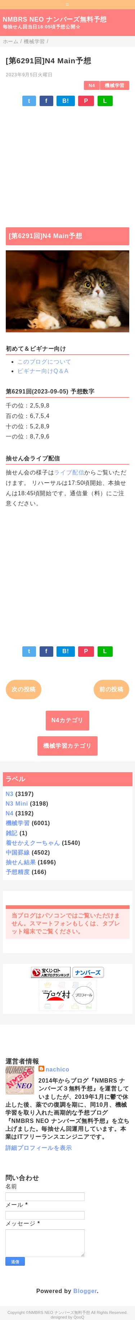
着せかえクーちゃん (33, 843)
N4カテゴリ (67, 720)
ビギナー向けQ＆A (42, 371)
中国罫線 (18, 853)
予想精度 (18, 872)
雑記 (12, 833)
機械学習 (115, 85)
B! (65, 101)
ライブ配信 (69, 472)
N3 (10, 794)
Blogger (85, 1291)
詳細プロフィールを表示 (38, 1148)
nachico (57, 1069)
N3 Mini (17, 804)
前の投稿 (111, 689)
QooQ (78, 1317)
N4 (92, 85)
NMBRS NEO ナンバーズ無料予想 (55, 19)
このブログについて (44, 362)
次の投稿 (24, 689)
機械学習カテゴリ (67, 746)
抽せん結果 (21, 862)
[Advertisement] (67, 163)
